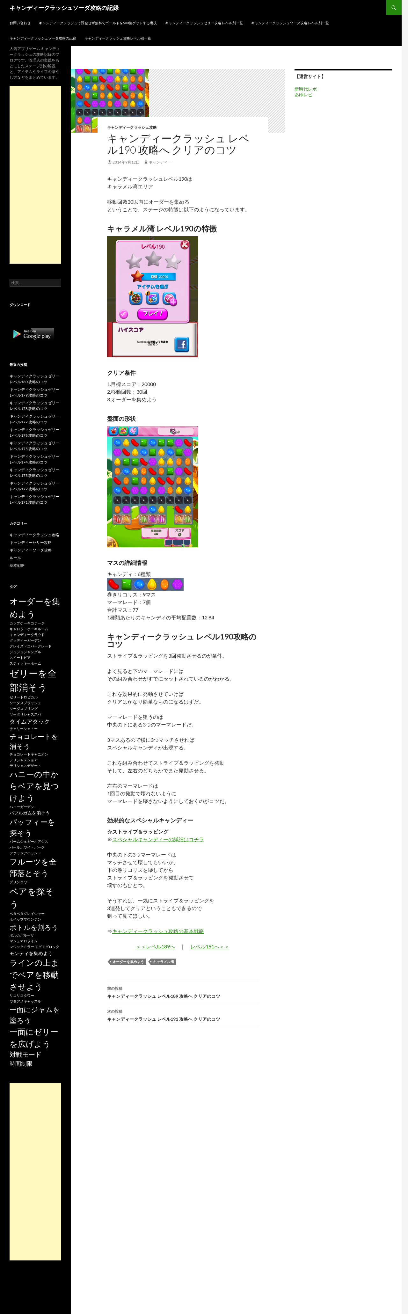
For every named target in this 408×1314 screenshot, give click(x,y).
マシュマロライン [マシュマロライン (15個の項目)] (24, 941)
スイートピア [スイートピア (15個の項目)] (20, 657)
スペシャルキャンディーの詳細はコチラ (158, 839)
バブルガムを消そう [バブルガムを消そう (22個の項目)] (30, 812)
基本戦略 (17, 565)
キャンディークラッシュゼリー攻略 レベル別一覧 (204, 23)
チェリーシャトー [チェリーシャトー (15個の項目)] (24, 728)
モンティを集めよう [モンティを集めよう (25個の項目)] (31, 953)
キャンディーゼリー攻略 (31, 542)
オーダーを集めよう (128, 962)
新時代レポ (306, 88)
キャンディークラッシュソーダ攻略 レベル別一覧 (290, 23)
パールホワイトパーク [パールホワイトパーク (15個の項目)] (27, 847)
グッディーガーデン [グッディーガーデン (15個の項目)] (25, 640)
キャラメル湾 (163, 962)
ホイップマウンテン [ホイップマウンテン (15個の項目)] (25, 919)
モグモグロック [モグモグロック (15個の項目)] (47, 947)
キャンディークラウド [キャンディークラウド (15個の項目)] (27, 634)
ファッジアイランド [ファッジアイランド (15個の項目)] (25, 853)
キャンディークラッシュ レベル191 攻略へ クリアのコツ (182, 1015)
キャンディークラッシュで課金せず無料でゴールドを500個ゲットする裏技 (98, 23)
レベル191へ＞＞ (209, 946)
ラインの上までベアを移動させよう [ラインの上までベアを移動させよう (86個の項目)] (34, 974)
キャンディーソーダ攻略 (31, 550)
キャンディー (160, 162)
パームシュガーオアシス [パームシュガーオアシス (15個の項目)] (29, 841)
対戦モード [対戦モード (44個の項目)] (25, 1054)
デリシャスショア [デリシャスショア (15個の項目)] (24, 760)
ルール (15, 557)
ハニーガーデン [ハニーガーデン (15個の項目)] (22, 807)
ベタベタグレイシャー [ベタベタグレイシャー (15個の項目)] (27, 913)
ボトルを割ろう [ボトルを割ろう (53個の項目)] (34, 927)
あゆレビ (303, 94)
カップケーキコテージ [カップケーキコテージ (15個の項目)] (27, 623)
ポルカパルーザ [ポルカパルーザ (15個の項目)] (22, 935)
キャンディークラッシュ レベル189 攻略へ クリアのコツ (182, 992)
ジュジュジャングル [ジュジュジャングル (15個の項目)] (25, 652)
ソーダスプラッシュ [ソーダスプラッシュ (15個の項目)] (25, 703)
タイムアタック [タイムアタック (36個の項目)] (30, 721)
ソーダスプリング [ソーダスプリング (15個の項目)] (24, 708)
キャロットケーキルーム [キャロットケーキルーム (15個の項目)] (29, 629)
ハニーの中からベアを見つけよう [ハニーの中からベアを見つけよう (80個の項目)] (34, 786)
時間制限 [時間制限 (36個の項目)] (21, 1063)
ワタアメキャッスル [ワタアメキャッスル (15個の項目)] (25, 1001)
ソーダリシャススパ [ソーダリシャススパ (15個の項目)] (25, 714)
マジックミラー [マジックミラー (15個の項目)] (22, 947)
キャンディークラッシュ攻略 (132, 127)
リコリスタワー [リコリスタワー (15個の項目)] (22, 995)
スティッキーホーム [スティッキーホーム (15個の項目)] (25, 663)
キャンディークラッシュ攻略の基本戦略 (158, 931)
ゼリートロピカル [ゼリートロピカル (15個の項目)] (24, 697)
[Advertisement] (35, 175)
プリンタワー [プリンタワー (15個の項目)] (20, 882)
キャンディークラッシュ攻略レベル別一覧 (117, 38)
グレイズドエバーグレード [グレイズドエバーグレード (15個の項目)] (31, 646)
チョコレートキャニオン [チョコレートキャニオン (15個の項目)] (29, 754)
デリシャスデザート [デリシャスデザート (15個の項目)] (25, 765)
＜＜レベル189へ (155, 946)
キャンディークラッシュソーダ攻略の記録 (64, 7)
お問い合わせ (20, 23)
